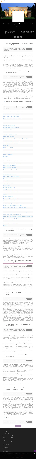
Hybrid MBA (5, 196)
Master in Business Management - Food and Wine (11, 203)
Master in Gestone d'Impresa (8, 149)
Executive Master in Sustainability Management (11, 178)
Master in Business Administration (8, 138)
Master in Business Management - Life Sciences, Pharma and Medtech (14, 209)
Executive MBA (5, 125)
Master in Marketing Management (8, 154)
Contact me (29, 51)
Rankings (12, 439)
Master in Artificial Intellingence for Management (11, 200)
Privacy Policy (4, 442)
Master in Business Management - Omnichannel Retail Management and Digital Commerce (18, 218)
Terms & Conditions (5, 441)
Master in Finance (6, 147)
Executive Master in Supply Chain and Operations (11, 118)
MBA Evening (5, 227)
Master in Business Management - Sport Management (12, 221)
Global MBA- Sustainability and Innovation (10, 136)
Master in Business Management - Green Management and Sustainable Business (16, 141)
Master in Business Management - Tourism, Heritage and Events (13, 143)
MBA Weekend (5, 158)
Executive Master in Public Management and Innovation (12, 174)
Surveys (12, 445)
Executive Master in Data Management (9, 169)
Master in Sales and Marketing (8, 156)
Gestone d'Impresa (6, 187)
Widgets (4, 448)
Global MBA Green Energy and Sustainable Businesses (12, 194)
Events (12, 442)
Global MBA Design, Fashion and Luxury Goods (11, 129)
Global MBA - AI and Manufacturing (9, 127)
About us (4, 439)
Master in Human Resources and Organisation (10, 152)
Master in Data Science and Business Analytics (10, 145)
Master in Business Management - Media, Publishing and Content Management (16, 214)
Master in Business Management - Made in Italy (11, 212)
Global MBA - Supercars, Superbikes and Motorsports (12, 192)
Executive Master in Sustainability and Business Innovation (12, 120)
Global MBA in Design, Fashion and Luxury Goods (11, 134)
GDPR (3, 445)
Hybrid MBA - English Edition (8, 198)
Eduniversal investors (6, 446)
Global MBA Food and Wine (7, 132)
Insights (12, 441)
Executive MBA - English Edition (8, 185)
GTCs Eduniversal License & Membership (6, 449)
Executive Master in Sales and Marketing (9, 176)
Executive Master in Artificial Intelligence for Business (12, 116)
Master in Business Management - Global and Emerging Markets (13, 205)
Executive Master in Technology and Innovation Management (13, 123)
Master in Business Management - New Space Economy (12, 216)
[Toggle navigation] (35, 1)
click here (20, 455)
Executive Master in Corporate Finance (9, 167)
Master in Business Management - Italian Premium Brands (12, 207)
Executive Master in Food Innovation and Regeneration (12, 172)
